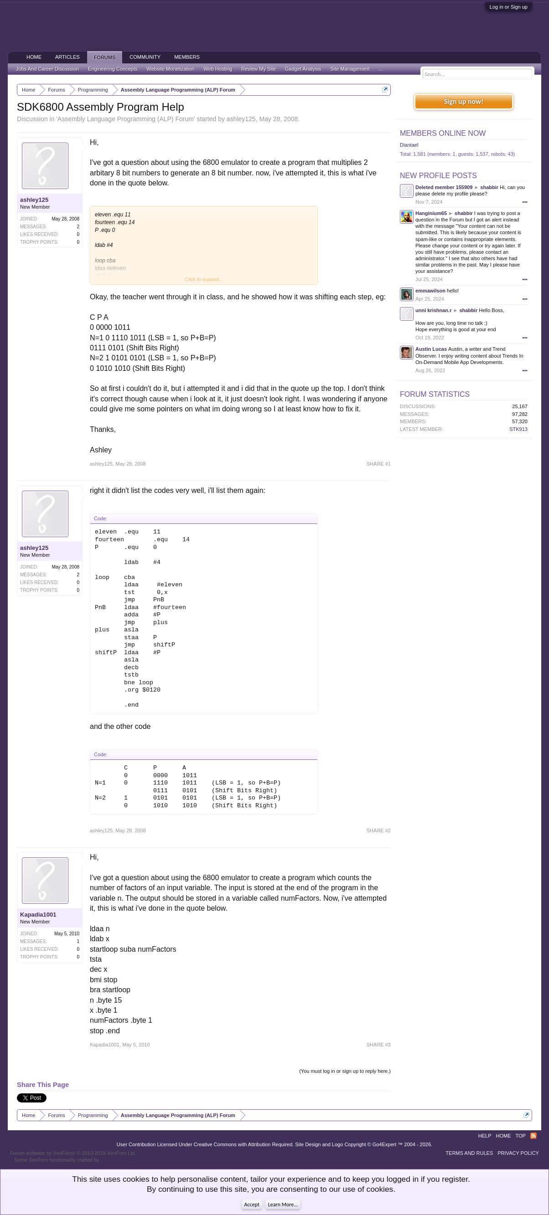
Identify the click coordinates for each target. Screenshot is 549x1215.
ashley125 (241, 119)
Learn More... (283, 1204)
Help (485, 1135)
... (381, 69)
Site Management (350, 69)
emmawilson (430, 290)
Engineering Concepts (112, 69)
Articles (67, 57)
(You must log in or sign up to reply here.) (345, 1071)
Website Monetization (170, 69)
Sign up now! (463, 101)
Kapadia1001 (38, 914)
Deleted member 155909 (443, 187)
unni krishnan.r (433, 310)
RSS (533, 1136)
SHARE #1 (379, 464)
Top (521, 1135)
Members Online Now (443, 133)
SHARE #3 (379, 1044)
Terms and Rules (469, 1153)
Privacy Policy (518, 1153)
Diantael (409, 145)
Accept (251, 1204)
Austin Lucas (431, 349)
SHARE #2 (379, 830)
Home (33, 57)
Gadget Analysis (303, 69)
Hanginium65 (431, 213)
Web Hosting (217, 69)
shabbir (489, 187)
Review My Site (258, 69)
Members (187, 57)
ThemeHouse (115, 1160)
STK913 (518, 429)
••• (525, 202)
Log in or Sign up (509, 7)
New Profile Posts (438, 175)
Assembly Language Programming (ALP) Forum (125, 119)
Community (145, 57)
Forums (105, 57)
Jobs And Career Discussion (47, 69)
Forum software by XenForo (73, 1153)
